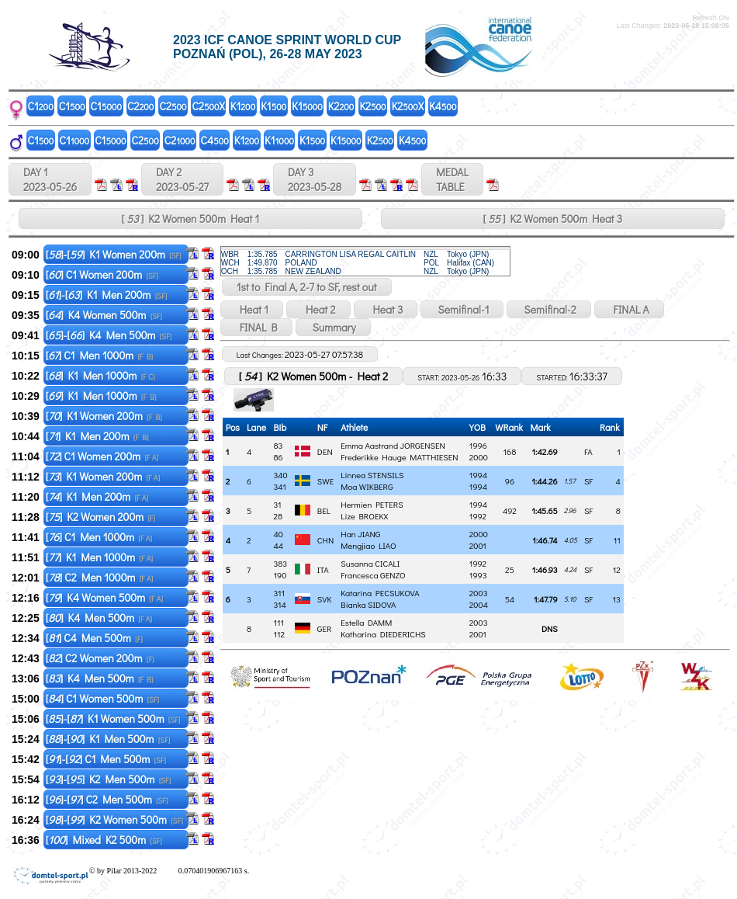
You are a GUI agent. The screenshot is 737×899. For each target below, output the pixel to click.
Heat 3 (385, 309)
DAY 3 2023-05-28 (314, 179)
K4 (442, 106)
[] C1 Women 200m (102, 274)
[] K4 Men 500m (99, 617)
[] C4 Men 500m (94, 637)
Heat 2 (318, 309)
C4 (215, 140)
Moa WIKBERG (367, 486)
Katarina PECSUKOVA (380, 593)
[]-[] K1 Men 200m (107, 294)
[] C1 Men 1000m (99, 355)
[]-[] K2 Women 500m (114, 819)
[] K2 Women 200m (100, 516)
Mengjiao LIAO (368, 545)
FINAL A (629, 309)
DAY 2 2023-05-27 (182, 179)
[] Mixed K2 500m (104, 839)
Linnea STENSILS (372, 475)
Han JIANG (360, 534)
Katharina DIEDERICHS (383, 634)
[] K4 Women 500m (104, 314)
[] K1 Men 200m (97, 436)
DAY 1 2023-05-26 (50, 179)
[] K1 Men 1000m (100, 375)
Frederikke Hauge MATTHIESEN (399, 457)
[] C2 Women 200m (100, 658)
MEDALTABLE (452, 179)
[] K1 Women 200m (104, 415)
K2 (341, 106)
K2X (408, 106)
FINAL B (256, 327)
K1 (242, 106)
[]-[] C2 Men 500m (107, 799)
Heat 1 (251, 309)
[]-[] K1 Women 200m (114, 254)
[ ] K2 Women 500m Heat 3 (552, 218)
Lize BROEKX (364, 516)
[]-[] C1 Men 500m (106, 758)
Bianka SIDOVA (368, 604)
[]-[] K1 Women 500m (113, 718)
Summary (333, 327)
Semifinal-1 (462, 309)
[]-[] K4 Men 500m (109, 335)
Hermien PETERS (372, 504)
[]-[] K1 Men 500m (108, 738)
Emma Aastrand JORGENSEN (393, 445)
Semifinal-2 (548, 309)
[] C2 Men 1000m (100, 577)
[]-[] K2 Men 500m (108, 779)
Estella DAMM (366, 622)
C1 (41, 106)
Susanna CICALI (370, 563)
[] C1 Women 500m (102, 698)
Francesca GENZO (373, 575)
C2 (140, 106)
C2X (208, 106)
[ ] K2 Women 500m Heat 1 (191, 218)
